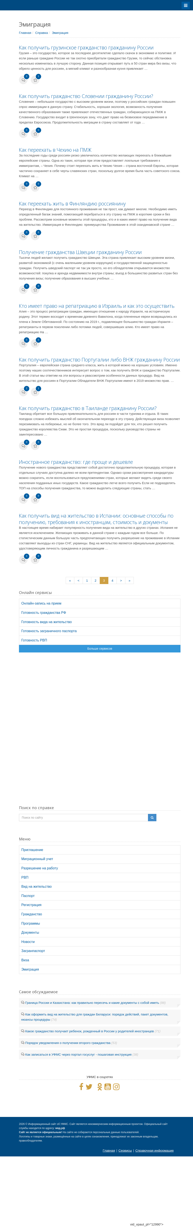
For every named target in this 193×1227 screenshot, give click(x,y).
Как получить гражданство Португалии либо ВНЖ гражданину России (99, 359)
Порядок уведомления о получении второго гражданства (67, 1043)
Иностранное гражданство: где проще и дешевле (76, 461)
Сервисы (125, 1150)
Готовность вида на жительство (46, 622)
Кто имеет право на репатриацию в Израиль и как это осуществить (96, 305)
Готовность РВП (34, 640)
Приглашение (32, 850)
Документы (30, 932)
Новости (28, 942)
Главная (25, 33)
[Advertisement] (99, 732)
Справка (41, 33)
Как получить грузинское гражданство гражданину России (86, 47)
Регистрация (31, 905)
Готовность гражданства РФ (43, 612)
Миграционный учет (37, 859)
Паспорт (28, 896)
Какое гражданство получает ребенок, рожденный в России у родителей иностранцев (89, 1031)
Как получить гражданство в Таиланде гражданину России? (88, 408)
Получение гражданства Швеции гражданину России (80, 252)
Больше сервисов (99, 648)
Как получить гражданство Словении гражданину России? (86, 96)
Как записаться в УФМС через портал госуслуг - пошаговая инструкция (78, 1054)
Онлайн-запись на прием (41, 603)
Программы (30, 923)
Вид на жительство (36, 886)
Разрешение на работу (39, 868)
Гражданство (31, 914)
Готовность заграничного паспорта (49, 631)
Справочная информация (154, 1150)
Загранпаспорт (33, 951)
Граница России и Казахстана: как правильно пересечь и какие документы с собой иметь (92, 1002)
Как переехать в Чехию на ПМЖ (55, 149)
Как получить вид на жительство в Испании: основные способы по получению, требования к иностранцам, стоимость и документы (96, 519)
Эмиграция (60, 33)
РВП (24, 877)
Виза (25, 960)
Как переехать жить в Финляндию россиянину (72, 203)
